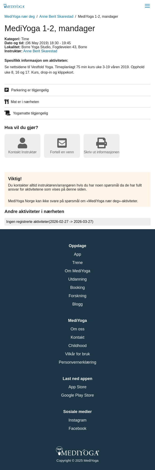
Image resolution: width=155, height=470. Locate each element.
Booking (77, 287)
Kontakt (77, 337)
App (77, 254)
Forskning (77, 296)
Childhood (77, 345)
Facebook (77, 428)
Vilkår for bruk (77, 354)
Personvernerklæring (77, 362)
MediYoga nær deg (19, 16)
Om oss (77, 329)
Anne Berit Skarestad (56, 16)
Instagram (77, 420)
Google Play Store (77, 395)
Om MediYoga (77, 271)
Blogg (77, 304)
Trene (77, 262)
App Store (77, 387)
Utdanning (77, 279)
